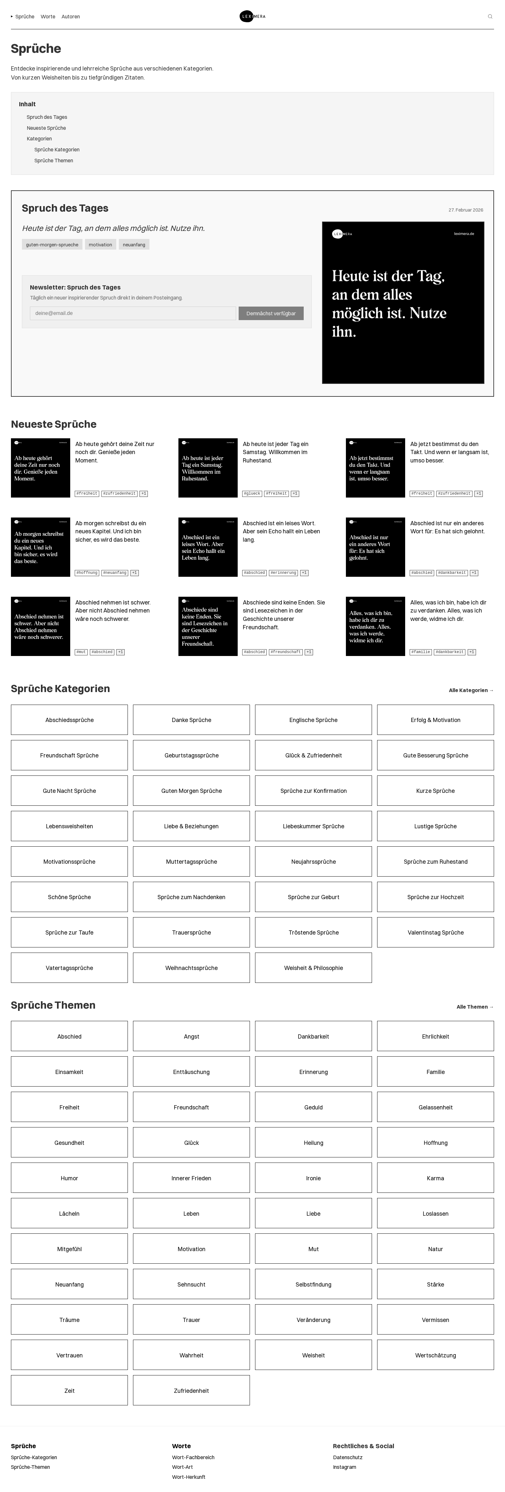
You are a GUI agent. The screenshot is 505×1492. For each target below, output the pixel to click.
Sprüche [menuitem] (24, 16)
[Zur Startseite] (252, 16)
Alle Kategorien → (471, 690)
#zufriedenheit (119, 493)
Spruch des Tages (47, 116)
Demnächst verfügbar (271, 313)
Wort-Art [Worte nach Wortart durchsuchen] (182, 1466)
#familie (421, 652)
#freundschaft (286, 652)
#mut (81, 652)
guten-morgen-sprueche (52, 244)
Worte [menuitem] (48, 16)
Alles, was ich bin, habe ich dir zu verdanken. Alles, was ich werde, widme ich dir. (448, 610)
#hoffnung (87, 572)
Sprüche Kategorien (57, 149)
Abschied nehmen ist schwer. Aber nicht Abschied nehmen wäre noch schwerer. (113, 610)
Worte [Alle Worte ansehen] (181, 1445)
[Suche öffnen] (490, 16)
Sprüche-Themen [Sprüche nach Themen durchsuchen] (30, 1466)
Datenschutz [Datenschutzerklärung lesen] (348, 1457)
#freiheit (87, 493)
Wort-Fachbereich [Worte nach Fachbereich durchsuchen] (193, 1457)
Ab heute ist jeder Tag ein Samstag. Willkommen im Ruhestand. (276, 452)
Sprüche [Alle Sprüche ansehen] (23, 1445)
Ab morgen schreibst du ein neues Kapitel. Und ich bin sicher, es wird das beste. (110, 531)
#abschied (254, 572)
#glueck (252, 493)
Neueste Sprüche (46, 127)
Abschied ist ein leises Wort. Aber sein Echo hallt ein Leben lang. (281, 531)
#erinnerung (283, 572)
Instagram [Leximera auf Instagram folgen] (344, 1466)
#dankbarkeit (452, 572)
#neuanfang (114, 572)
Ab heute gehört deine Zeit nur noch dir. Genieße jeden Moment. (115, 452)
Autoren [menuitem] (71, 16)
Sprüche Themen (53, 160)
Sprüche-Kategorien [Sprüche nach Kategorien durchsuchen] (34, 1457)
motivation (100, 244)
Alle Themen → (475, 1006)
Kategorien (39, 138)
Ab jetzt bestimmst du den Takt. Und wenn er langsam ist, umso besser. (449, 452)
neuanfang (134, 244)
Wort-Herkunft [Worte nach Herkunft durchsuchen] (188, 1476)
